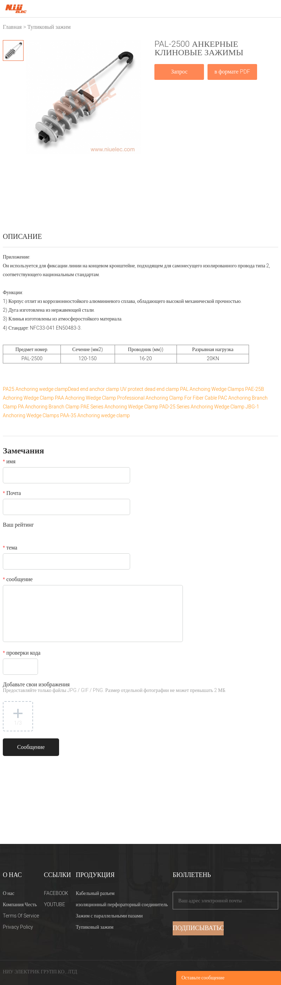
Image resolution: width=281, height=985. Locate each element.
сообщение (18, 580)
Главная (12, 27)
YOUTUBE (54, 904)
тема (10, 548)
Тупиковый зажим (49, 27)
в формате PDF (232, 72)
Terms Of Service (21, 916)
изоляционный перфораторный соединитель (122, 904)
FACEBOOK (56, 893)
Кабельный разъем (95, 893)
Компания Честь (20, 904)
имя (9, 462)
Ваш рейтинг (18, 525)
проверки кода (21, 653)
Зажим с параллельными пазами (109, 916)
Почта (12, 493)
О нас (8, 893)
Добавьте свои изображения (114, 688)
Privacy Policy (18, 927)
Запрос (179, 72)
